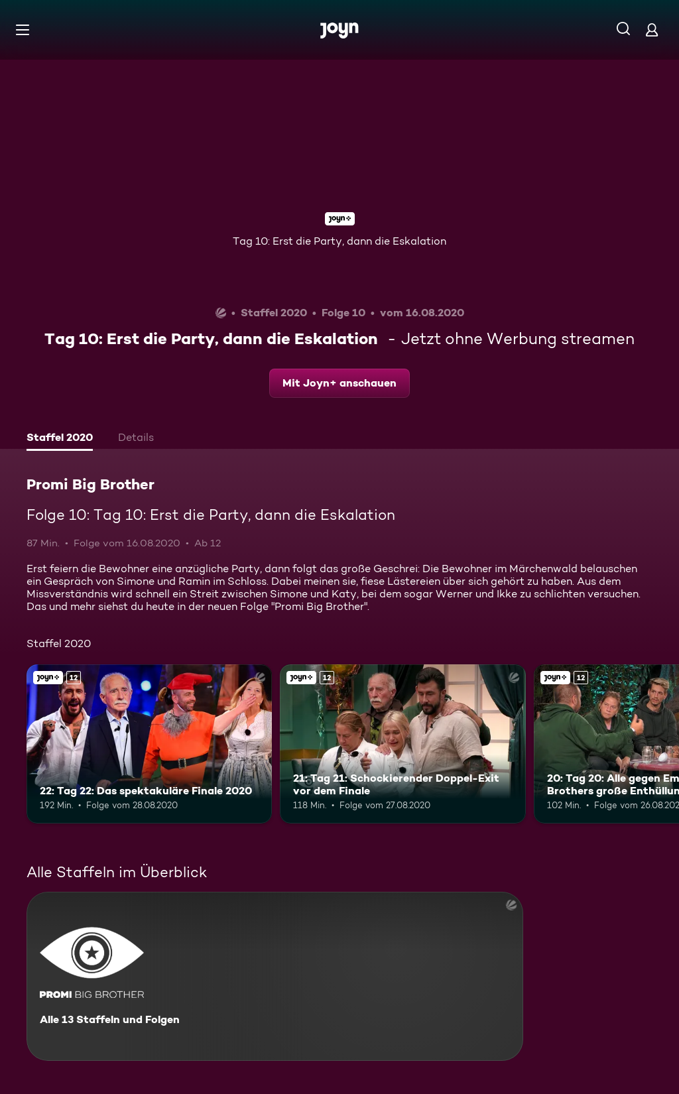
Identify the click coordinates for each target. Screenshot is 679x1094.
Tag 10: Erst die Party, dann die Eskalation (339, 241)
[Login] (652, 29)
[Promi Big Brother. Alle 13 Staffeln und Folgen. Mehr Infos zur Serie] (275, 976)
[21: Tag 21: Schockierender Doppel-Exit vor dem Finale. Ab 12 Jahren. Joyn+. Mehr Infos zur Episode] (402, 744)
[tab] (59, 439)
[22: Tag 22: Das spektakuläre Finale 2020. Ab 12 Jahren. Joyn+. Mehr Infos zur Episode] (149, 744)
